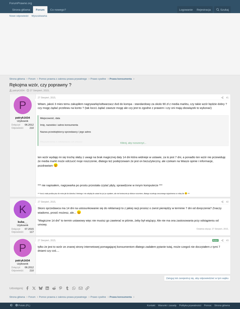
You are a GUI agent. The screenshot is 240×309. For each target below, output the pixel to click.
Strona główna (21, 9)
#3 (227, 240)
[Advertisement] (120, 47)
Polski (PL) (22, 305)
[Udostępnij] (222, 98)
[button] (69, 9)
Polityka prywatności (190, 305)
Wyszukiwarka (39, 15)
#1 (227, 97)
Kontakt (151, 305)
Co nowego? (58, 9)
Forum (40, 9)
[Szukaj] (222, 9)
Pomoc (208, 305)
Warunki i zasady (167, 305)
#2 (227, 202)
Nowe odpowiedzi (18, 15)
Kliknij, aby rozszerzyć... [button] (133, 142)
